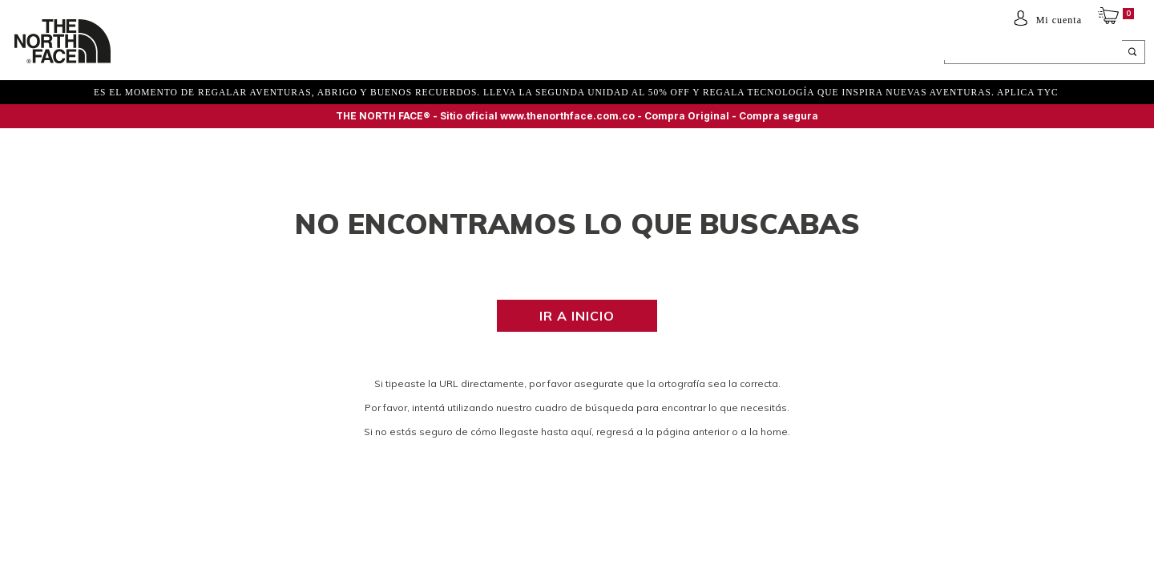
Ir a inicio (577, 316)
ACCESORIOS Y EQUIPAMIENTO (367, 54)
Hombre (158, 54)
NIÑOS (260, 54)
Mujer (212, 54)
